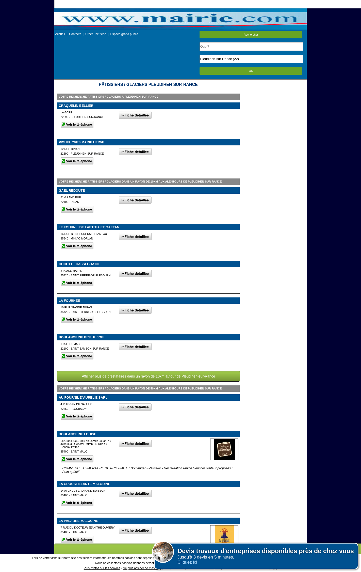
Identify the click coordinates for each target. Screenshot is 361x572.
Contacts (75, 34)
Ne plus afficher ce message (142, 568)
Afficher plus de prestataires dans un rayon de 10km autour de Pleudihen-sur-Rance (148, 376)
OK (251, 70)
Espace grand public (124, 34)
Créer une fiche (95, 34)
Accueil (60, 34)
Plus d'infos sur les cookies (102, 568)
